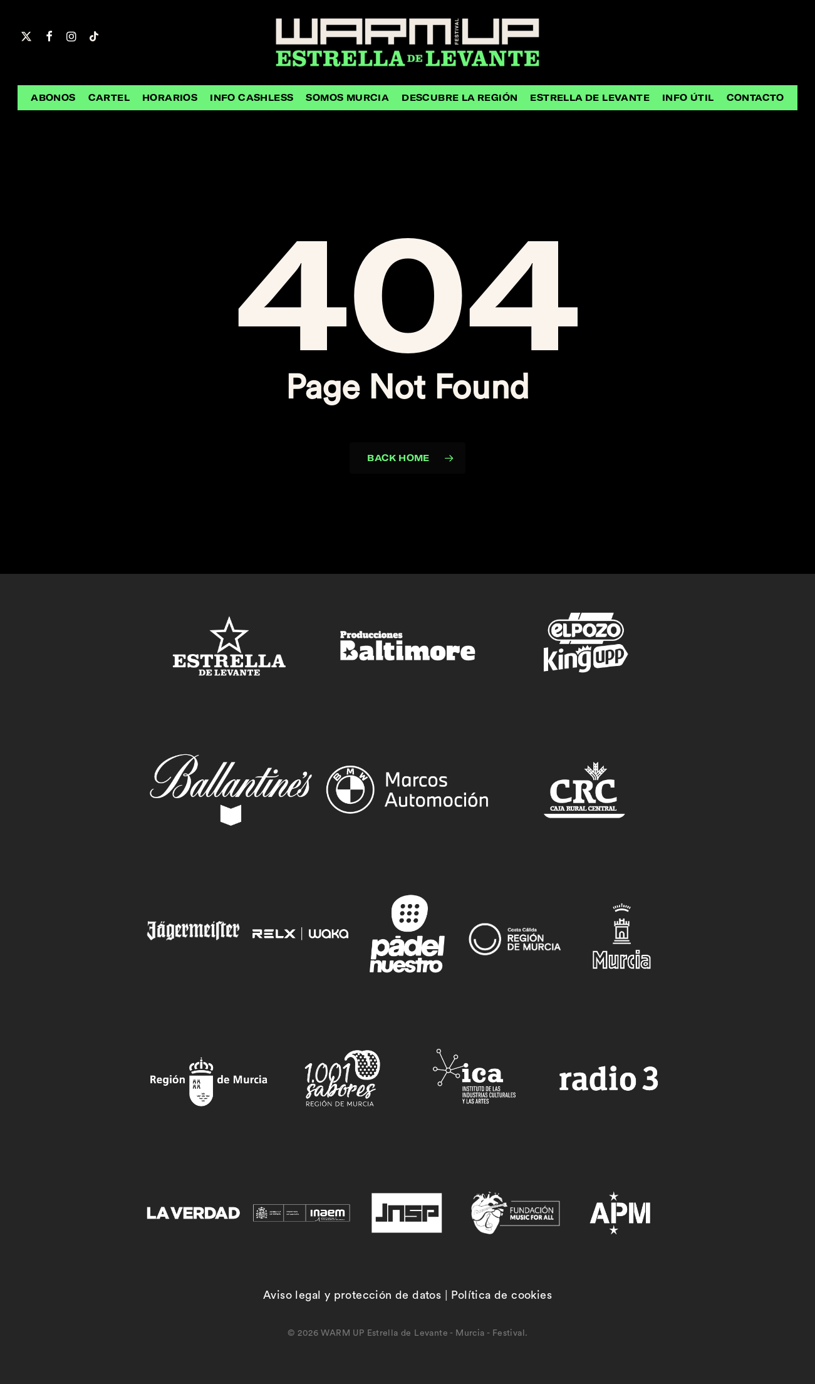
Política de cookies (501, 1295)
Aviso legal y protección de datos (352, 1295)
